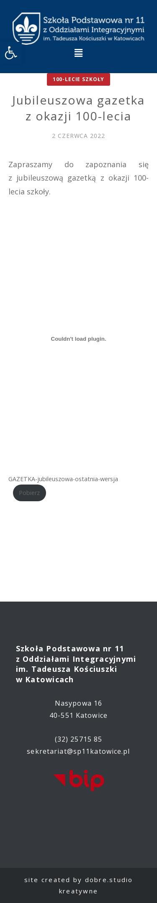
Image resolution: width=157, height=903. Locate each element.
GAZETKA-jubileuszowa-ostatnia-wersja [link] (63, 479)
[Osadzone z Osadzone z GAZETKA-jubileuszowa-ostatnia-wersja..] (78, 338)
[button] (78, 53)
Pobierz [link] (29, 493)
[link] (11, 53)
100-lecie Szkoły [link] (78, 79)
